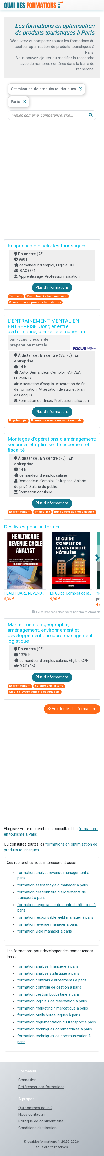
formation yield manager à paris (44, 931)
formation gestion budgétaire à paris (48, 994)
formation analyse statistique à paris (48, 973)
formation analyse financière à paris (48, 966)
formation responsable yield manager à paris (55, 917)
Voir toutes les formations (72, 709)
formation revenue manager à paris (47, 924)
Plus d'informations (52, 287)
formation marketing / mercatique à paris (52, 1008)
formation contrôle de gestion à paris (49, 987)
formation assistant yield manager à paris (52, 885)
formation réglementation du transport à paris (56, 1022)
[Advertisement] (52, 183)
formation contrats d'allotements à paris (51, 980)
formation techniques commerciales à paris (54, 1029)
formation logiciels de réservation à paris (52, 1001)
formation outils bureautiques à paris (48, 1015)
